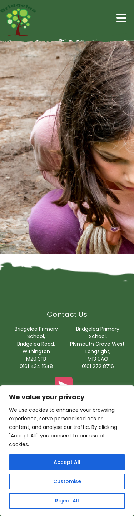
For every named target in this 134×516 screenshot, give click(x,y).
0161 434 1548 (36, 366)
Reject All (67, 500)
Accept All (67, 462)
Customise (67, 481)
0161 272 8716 (98, 366)
